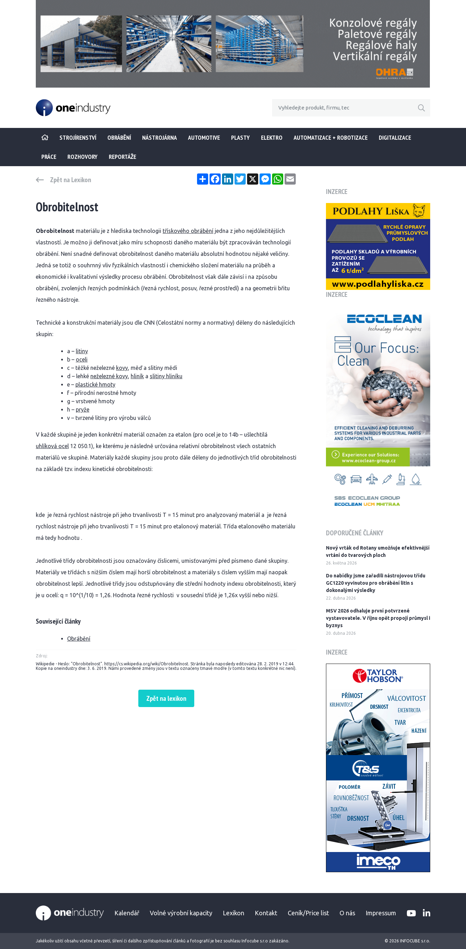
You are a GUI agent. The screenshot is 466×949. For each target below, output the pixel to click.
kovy (122, 368)
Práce (48, 157)
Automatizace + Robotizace (331, 137)
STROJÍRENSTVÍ (77, 137)
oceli (82, 359)
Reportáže (122, 157)
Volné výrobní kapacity (181, 912)
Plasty (240, 137)
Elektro (272, 137)
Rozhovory (82, 157)
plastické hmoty (95, 384)
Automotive (204, 137)
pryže (82, 409)
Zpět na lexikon (166, 698)
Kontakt (266, 912)
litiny (82, 351)
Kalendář (126, 912)
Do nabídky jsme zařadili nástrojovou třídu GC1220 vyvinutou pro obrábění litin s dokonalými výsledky (375, 583)
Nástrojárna (159, 137)
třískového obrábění (188, 231)
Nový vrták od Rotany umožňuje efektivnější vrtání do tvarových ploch (378, 551)
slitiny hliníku (166, 376)
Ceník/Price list (308, 912)
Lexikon (233, 912)
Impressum (381, 912)
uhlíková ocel (52, 446)
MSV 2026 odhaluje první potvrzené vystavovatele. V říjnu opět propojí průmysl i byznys (378, 618)
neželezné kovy (109, 376)
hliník (137, 376)
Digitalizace (395, 137)
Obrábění (119, 137)
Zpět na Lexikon (70, 179)
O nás (347, 912)
